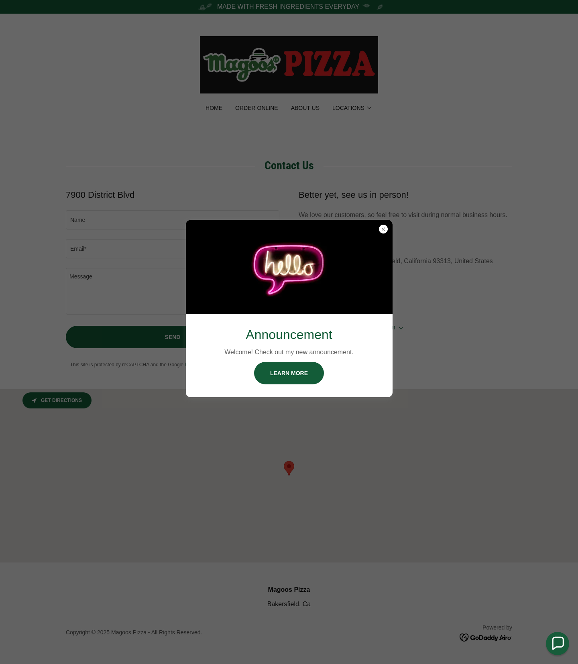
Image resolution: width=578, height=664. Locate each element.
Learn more (289, 373)
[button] (557, 643)
